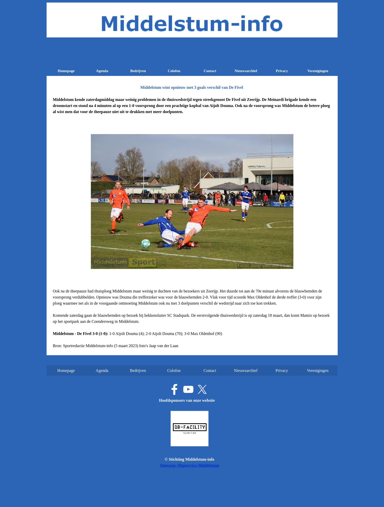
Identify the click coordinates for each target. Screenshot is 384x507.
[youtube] (188, 389)
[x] (202, 389)
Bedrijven (138, 71)
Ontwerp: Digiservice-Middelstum (189, 465)
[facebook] (174, 389)
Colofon (174, 71)
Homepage (66, 71)
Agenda (102, 71)
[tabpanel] (192, 106)
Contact (210, 71)
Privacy (282, 71)
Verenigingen (317, 71)
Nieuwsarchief (246, 71)
